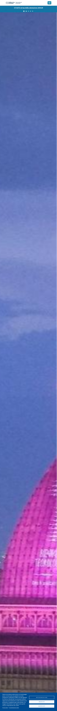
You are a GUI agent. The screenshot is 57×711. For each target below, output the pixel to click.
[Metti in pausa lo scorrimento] (24, 11)
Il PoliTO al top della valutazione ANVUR (28, 8)
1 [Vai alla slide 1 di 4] (26, 11)
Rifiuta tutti (42, 701)
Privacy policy (5, 707)
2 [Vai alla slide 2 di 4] (28, 11)
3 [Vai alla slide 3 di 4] (30, 11)
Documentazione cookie (14, 707)
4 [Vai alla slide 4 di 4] (32, 11)
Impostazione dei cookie (41, 697)
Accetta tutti (41, 706)
